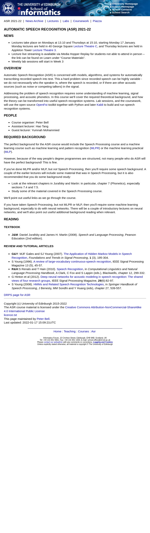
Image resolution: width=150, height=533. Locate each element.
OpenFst (41, 104)
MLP (8, 151)
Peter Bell (43, 318)
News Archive (34, 21)
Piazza (97, 21)
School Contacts (122, 9)
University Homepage (125, 3)
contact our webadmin (53, 342)
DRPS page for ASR (17, 294)
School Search (120, 12)
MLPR (95, 148)
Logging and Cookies (103, 342)
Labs (66, 21)
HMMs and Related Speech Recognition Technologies (68, 284)
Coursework (81, 21)
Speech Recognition (70, 269)
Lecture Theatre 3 (44, 50)
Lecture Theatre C (85, 46)
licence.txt (10, 315)
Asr (93, 331)
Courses (83, 331)
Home (58, 331)
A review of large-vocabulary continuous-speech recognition (72, 261)
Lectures (53, 21)
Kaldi (100, 104)
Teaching (70, 331)
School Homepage (123, 6)
